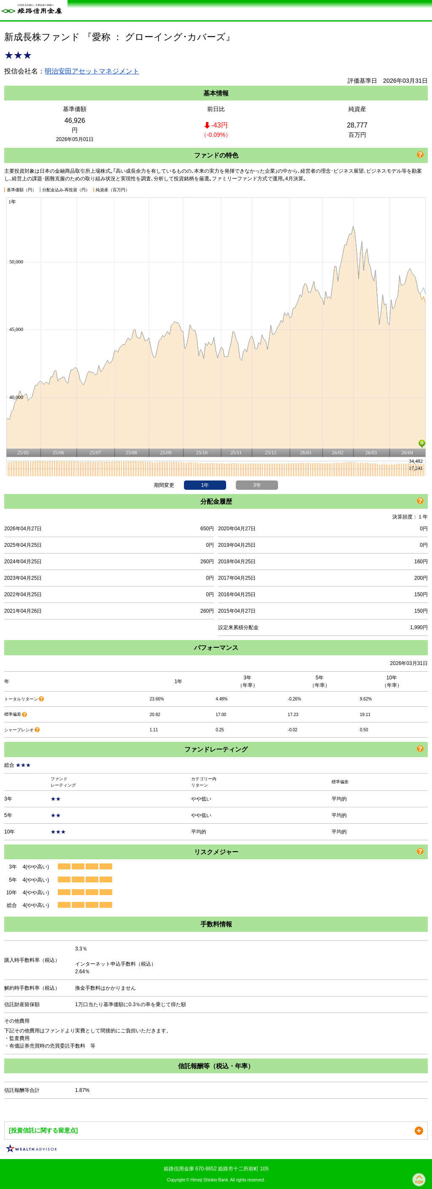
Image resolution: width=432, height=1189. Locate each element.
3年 (257, 485)
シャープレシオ (19, 730)
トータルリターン (21, 699)
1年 (205, 485)
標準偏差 (12, 714)
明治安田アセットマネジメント (92, 71)
